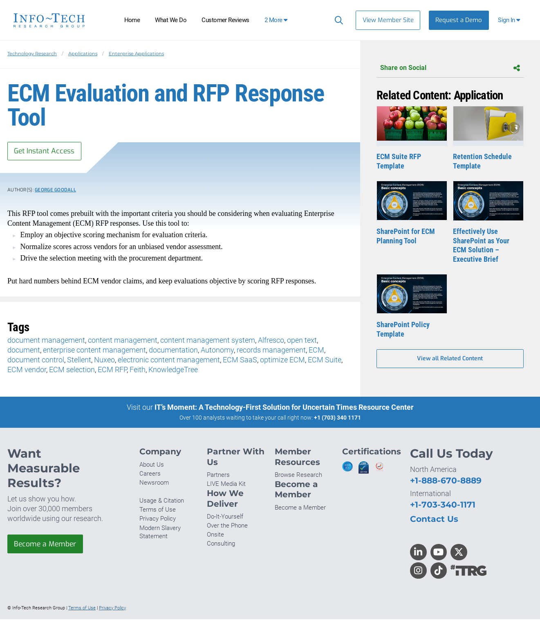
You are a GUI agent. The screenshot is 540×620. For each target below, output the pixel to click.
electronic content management (169, 360)
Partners (218, 475)
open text (302, 341)
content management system (207, 341)
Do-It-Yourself (225, 517)
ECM (316, 350)
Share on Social (450, 68)
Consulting (221, 544)
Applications (82, 53)
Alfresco (271, 341)
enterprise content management (94, 350)
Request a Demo (458, 20)
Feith (138, 370)
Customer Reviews (225, 20)
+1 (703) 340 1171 (337, 418)
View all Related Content (450, 359)
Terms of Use (157, 510)
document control (35, 360)
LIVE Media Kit (226, 484)
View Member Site (388, 20)
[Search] (337, 20)
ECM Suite (324, 360)
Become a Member (46, 545)
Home (132, 20)
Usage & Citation (161, 501)
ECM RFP (112, 370)
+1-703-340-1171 (442, 505)
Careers (150, 474)
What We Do (170, 20)
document (23, 350)
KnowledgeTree (173, 370)
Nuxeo (104, 360)
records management (271, 350)
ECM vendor (26, 370)
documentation (173, 350)
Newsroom (154, 483)
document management (46, 341)
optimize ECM (282, 360)
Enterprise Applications (136, 53)
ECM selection (72, 370)
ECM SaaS (240, 360)
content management (122, 341)
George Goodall (55, 191)
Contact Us (434, 519)
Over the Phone (227, 526)
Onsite (215, 535)
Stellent (79, 360)
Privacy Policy (157, 519)
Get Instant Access (46, 151)
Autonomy (217, 350)
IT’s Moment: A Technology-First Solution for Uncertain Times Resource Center (284, 407)
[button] (510, 20)
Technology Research (32, 53)
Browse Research (298, 475)
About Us (151, 465)
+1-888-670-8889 (446, 481)
